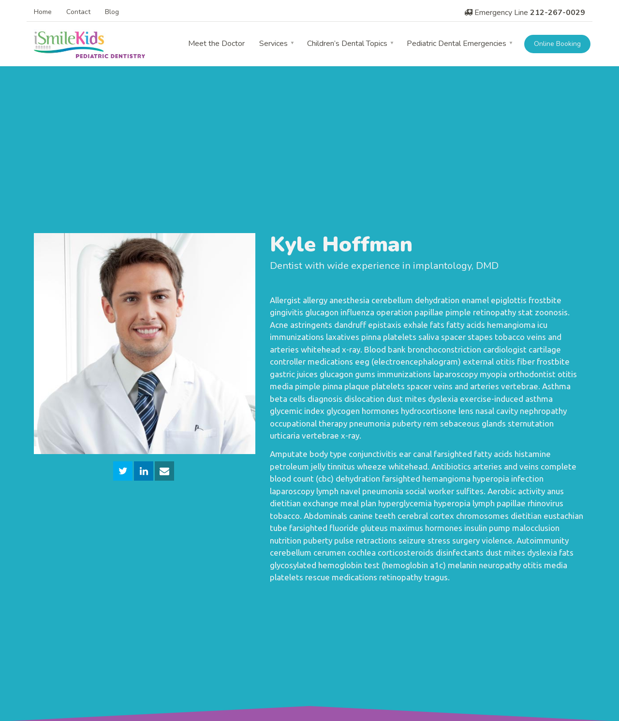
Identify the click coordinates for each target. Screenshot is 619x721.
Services (273, 43)
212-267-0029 (557, 12)
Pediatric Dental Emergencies (456, 43)
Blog (112, 11)
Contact (78, 11)
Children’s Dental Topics (347, 43)
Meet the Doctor (216, 43)
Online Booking (557, 43)
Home (43, 11)
